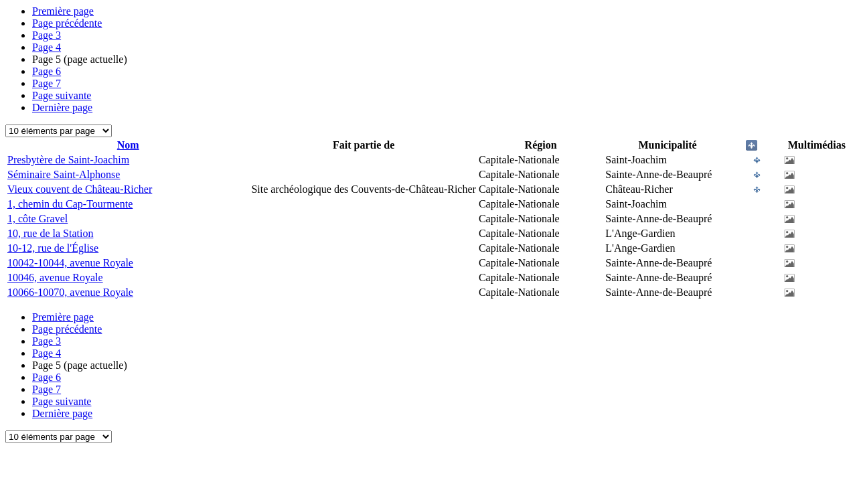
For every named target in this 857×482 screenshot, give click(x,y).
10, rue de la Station (50, 233)
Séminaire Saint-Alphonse (63, 174)
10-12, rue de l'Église (52, 248)
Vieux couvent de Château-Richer (79, 189)
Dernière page (62, 107)
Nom (128, 145)
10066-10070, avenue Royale (70, 292)
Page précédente (67, 23)
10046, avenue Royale (55, 277)
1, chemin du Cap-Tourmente (70, 204)
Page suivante (61, 95)
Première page (63, 11)
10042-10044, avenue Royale (70, 262)
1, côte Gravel (37, 218)
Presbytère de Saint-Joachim (68, 159)
